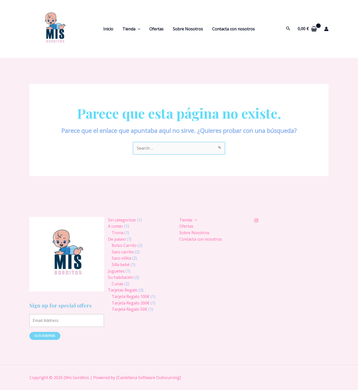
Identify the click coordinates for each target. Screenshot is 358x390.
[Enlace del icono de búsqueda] (288, 29)
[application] (139, 29)
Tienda (133, 29)
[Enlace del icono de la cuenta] (326, 29)
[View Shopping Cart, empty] (307, 29)
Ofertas (156, 29)
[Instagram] (256, 220)
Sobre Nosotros (187, 29)
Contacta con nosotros (231, 29)
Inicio (111, 29)
